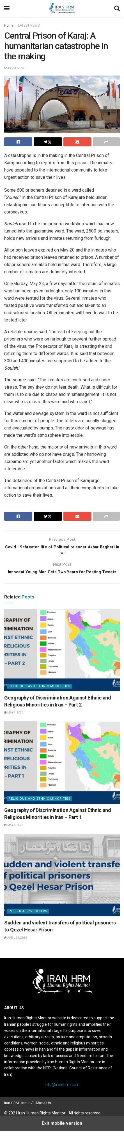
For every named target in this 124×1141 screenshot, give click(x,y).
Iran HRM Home (16, 1113)
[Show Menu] (7, 8)
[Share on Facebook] (18, 141)
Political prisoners (28, 921)
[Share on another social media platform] (106, 141)
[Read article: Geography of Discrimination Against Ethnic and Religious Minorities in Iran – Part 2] (62, 660)
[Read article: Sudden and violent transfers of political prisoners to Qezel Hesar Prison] (62, 885)
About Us (43, 1113)
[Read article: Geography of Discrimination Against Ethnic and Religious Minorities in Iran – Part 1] (62, 773)
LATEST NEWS (29, 25)
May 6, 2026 (13, 835)
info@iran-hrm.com (62, 1095)
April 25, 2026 (15, 947)
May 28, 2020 (14, 68)
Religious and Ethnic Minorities (39, 696)
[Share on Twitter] (48, 141)
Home (8, 25)
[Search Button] (117, 8)
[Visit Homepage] (61, 8)
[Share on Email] (77, 141)
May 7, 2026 (13, 722)
